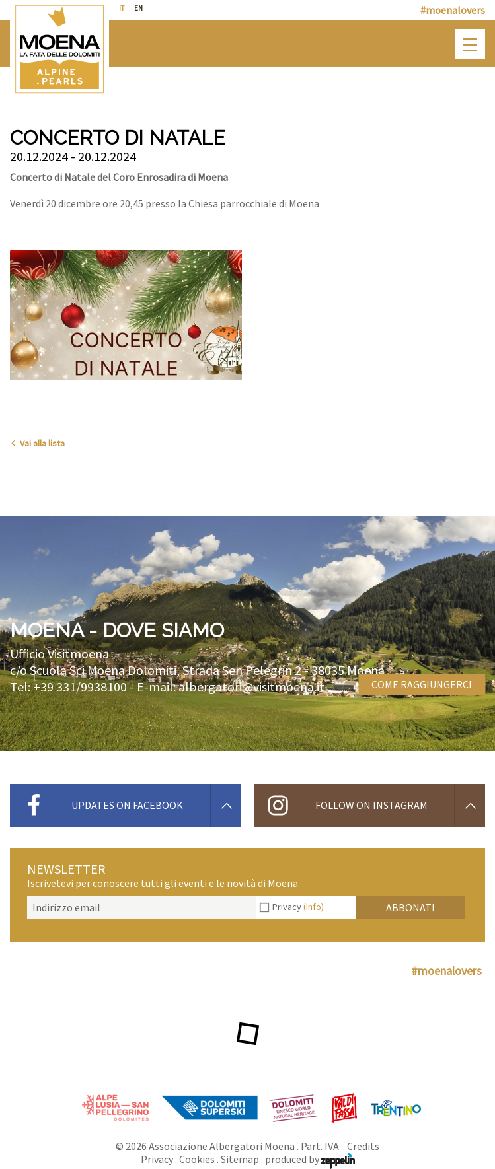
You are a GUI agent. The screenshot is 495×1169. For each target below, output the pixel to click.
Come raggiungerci (421, 684)
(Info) (313, 907)
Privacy (298, 907)
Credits (363, 1145)
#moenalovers (452, 10)
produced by (310, 1159)
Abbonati (410, 907)
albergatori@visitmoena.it (251, 686)
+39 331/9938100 (80, 686)
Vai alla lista (37, 443)
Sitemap (240, 1159)
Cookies (197, 1159)
